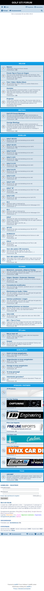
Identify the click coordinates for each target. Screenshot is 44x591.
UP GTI (9, 227)
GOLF (9, 217)
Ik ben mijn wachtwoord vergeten (10, 495)
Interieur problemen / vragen (17, 299)
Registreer (14, 485)
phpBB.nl (29, 586)
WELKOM (22, 63)
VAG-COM (10, 314)
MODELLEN (22, 135)
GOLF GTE (10, 196)
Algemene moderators (27, 515)
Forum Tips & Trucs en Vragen (18, 73)
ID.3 (8, 202)
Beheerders (9, 515)
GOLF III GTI (11, 170)
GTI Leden (22, 330)
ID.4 (8, 209)
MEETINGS (22, 110)
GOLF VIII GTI (12, 139)
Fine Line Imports (13, 423)
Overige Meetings (13, 122)
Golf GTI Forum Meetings (16, 113)
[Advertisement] (22, 38)
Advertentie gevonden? (15, 377)
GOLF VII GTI (11, 145)
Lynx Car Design (13, 446)
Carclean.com (12, 434)
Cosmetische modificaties (16, 285)
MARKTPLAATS (22, 350)
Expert (19, 515)
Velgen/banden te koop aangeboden (20, 359)
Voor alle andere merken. (16, 256)
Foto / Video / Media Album (16, 82)
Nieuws (9, 67)
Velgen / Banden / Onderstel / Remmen (21, 277)
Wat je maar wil (12, 334)
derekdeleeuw (14, 522)
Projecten (10, 99)
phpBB (16, 584)
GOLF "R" (10, 188)
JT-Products (11, 389)
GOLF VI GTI (11, 151)
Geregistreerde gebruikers (8, 516)
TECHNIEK (22, 266)
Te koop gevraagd (13, 372)
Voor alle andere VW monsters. (18, 249)
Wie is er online (6, 502)
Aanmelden (4, 485)
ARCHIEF (10, 474)
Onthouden (37, 496)
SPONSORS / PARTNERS (22, 385)
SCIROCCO (11, 234)
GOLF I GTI (11, 182)
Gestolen (10, 88)
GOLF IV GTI (11, 163)
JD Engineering (12, 411)
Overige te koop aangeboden (17, 366)
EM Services (11, 458)
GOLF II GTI (11, 176)
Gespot (9, 341)
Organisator (38, 515)
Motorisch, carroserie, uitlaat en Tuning (21, 270)
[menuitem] (6, 7)
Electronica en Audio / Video (17, 291)
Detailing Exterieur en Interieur (18, 306)
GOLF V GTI (11, 157)
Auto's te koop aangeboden (17, 353)
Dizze (13, 530)
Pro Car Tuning (12, 399)
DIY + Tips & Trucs (13, 320)
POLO (9, 241)
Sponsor (18, 516)
